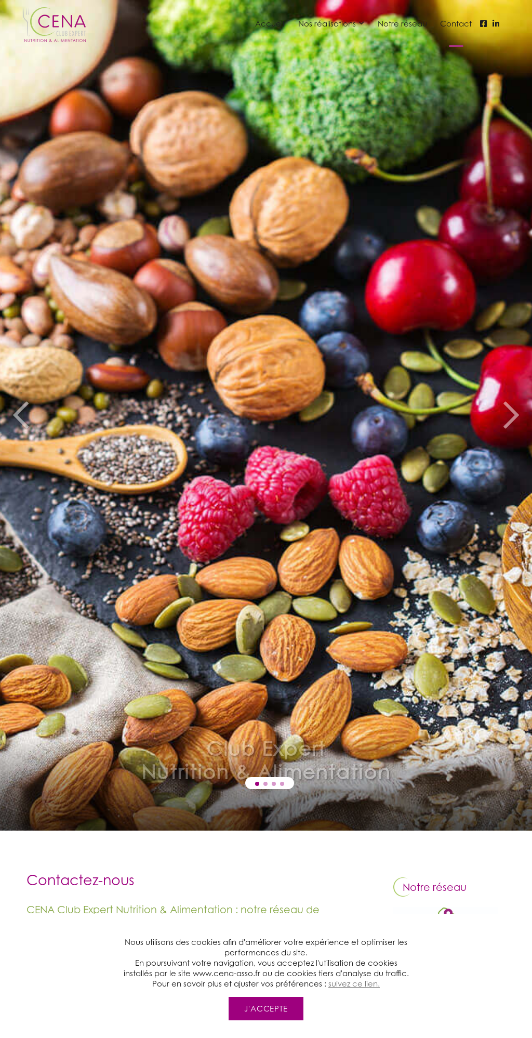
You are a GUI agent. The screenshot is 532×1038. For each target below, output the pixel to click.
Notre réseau (402, 23)
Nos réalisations (327, 23)
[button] (257, 784)
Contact (456, 23)
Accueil (269, 23)
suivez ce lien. (354, 1032)
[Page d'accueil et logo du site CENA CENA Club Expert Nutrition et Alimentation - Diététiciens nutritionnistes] (54, 23)
